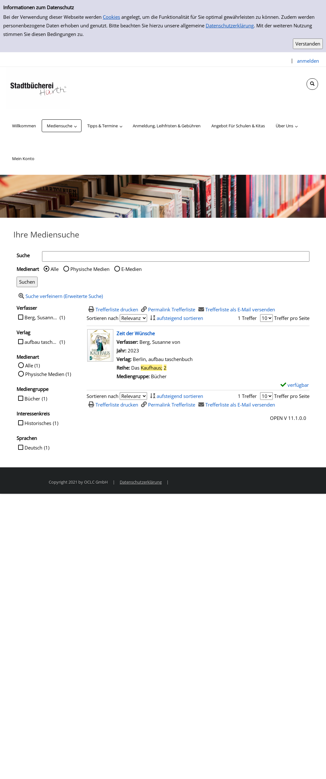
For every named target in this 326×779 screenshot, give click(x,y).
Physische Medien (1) (48, 374)
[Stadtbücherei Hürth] (38, 87)
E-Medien (131, 269)
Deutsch (33, 447)
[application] (62, 125)
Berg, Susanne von (41, 317)
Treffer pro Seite (291, 318)
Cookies (111, 17)
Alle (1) (32, 365)
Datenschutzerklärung (230, 25)
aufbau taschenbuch (41, 342)
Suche (23, 255)
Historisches (38, 423)
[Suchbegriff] (175, 256)
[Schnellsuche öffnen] (312, 84)
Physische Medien (90, 269)
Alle (55, 269)
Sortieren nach (102, 318)
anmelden (308, 61)
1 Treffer (247, 318)
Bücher (32, 398)
